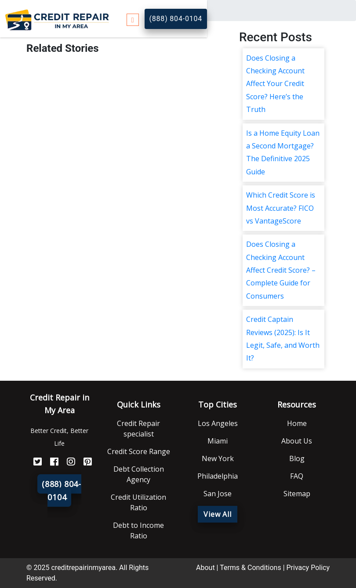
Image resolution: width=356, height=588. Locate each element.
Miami (217, 441)
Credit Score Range (138, 451)
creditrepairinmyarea (83, 567)
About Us (296, 441)
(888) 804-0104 (176, 18)
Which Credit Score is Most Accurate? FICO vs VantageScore (280, 208)
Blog (297, 458)
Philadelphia (217, 476)
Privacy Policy (308, 567)
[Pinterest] (84, 462)
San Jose (217, 493)
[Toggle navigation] (133, 18)
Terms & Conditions (250, 567)
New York (218, 458)
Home (297, 423)
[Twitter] (34, 462)
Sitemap (296, 493)
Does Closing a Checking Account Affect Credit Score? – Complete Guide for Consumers (281, 270)
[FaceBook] (51, 462)
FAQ (296, 476)
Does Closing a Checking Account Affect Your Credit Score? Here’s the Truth (275, 84)
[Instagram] (67, 462)
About (205, 567)
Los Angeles (218, 423)
